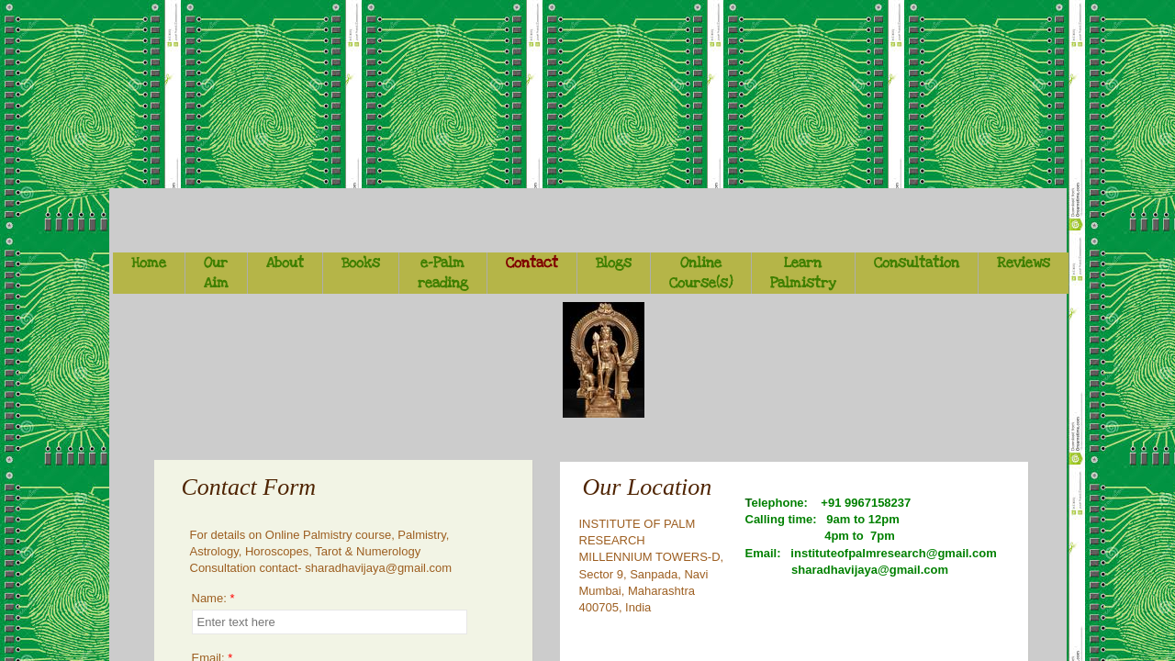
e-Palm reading (443, 272)
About (285, 262)
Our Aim (216, 272)
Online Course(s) (701, 272)
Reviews (1023, 262)
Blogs (614, 262)
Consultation (916, 262)
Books (360, 262)
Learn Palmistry (803, 272)
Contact (532, 262)
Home (148, 262)
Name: (213, 598)
